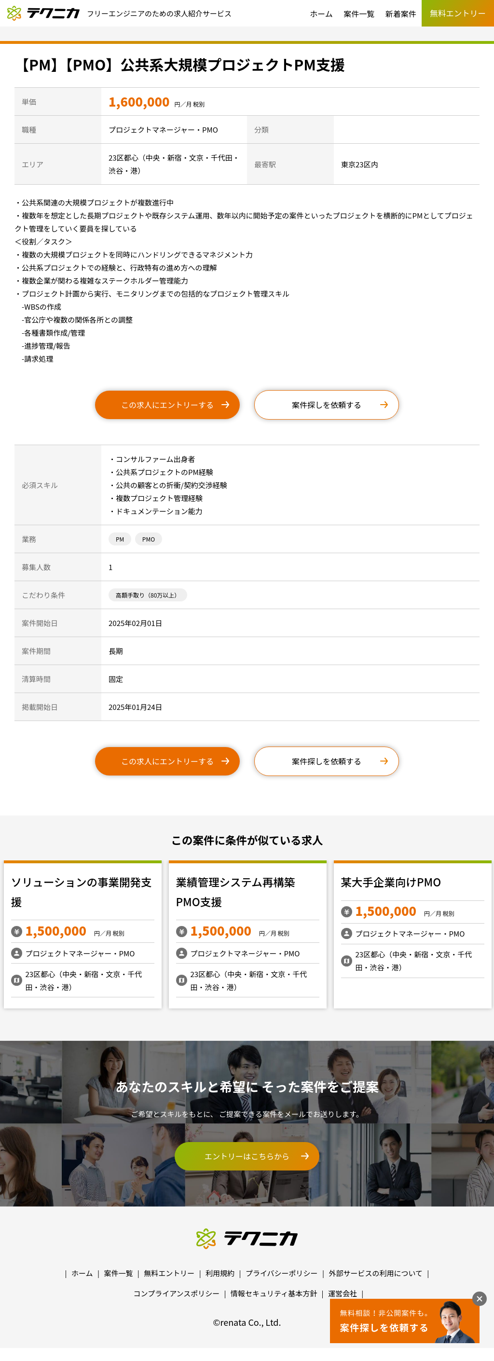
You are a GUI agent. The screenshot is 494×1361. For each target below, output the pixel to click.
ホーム (321, 13)
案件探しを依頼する (326, 404)
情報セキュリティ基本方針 (274, 1293)
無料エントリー (169, 1273)
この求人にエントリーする (167, 404)
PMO (148, 539)
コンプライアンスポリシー (177, 1293)
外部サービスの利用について (376, 1273)
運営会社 (342, 1293)
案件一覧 (358, 13)
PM (120, 539)
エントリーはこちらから (247, 1156)
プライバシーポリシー (282, 1273)
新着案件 (400, 13)
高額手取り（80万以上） (148, 595)
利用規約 (220, 1273)
